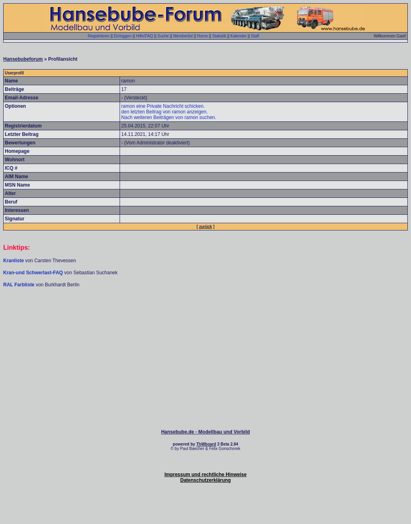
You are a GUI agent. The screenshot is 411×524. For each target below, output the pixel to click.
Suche (163, 36)
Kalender (238, 36)
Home (202, 36)
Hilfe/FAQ (144, 36)
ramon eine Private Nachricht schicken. (163, 106)
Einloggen (122, 36)
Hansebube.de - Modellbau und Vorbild (205, 432)
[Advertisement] (205, 312)
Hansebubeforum (23, 59)
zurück (205, 226)
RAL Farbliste (19, 285)
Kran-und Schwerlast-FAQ (33, 272)
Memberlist (183, 36)
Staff (255, 36)
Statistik (219, 36)
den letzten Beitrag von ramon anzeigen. (164, 112)
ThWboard (206, 444)
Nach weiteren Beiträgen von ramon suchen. (168, 117)
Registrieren (99, 36)
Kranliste (13, 260)
